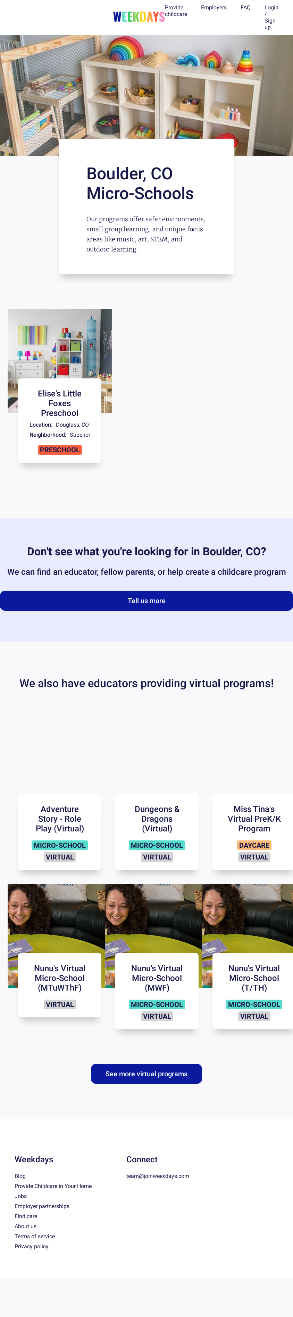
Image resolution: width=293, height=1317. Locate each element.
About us (25, 1226)
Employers (214, 7)
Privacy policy (32, 1246)
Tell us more (147, 601)
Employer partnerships (42, 1206)
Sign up (270, 24)
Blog (20, 1176)
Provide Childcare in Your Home (53, 1186)
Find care (26, 1216)
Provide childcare (176, 10)
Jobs (21, 1196)
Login (271, 7)
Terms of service (35, 1236)
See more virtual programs (146, 1074)
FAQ (246, 7)
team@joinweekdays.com (157, 1176)
